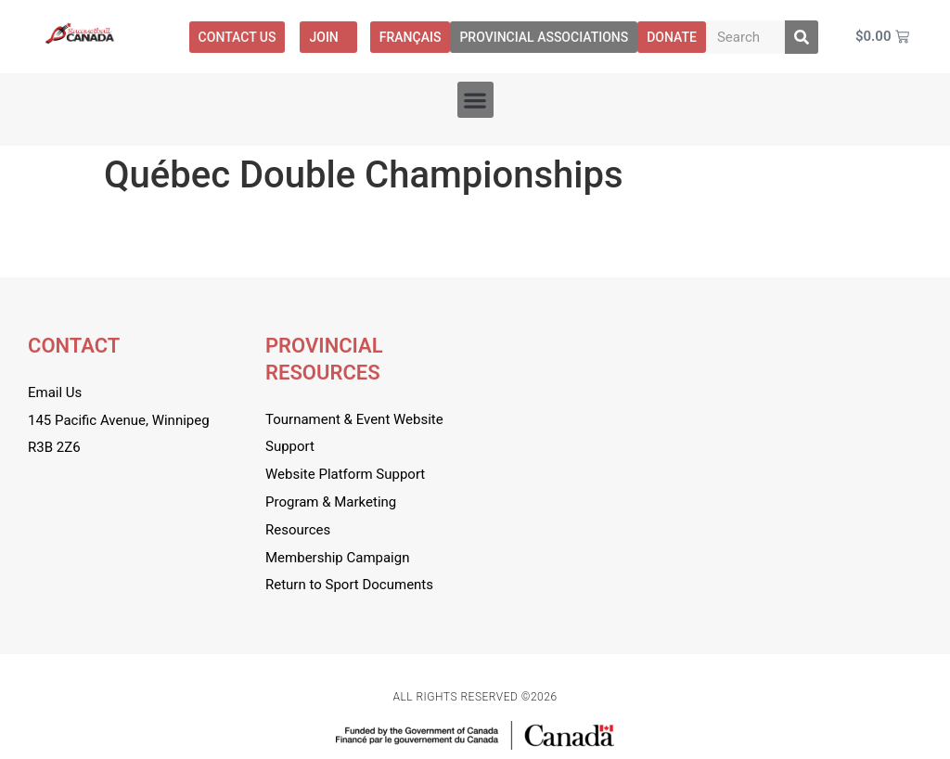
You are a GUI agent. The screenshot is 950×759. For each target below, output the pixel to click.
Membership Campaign (337, 557)
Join (328, 37)
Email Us (55, 392)
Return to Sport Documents (349, 584)
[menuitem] (410, 37)
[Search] (801, 37)
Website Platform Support (345, 474)
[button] (475, 100)
